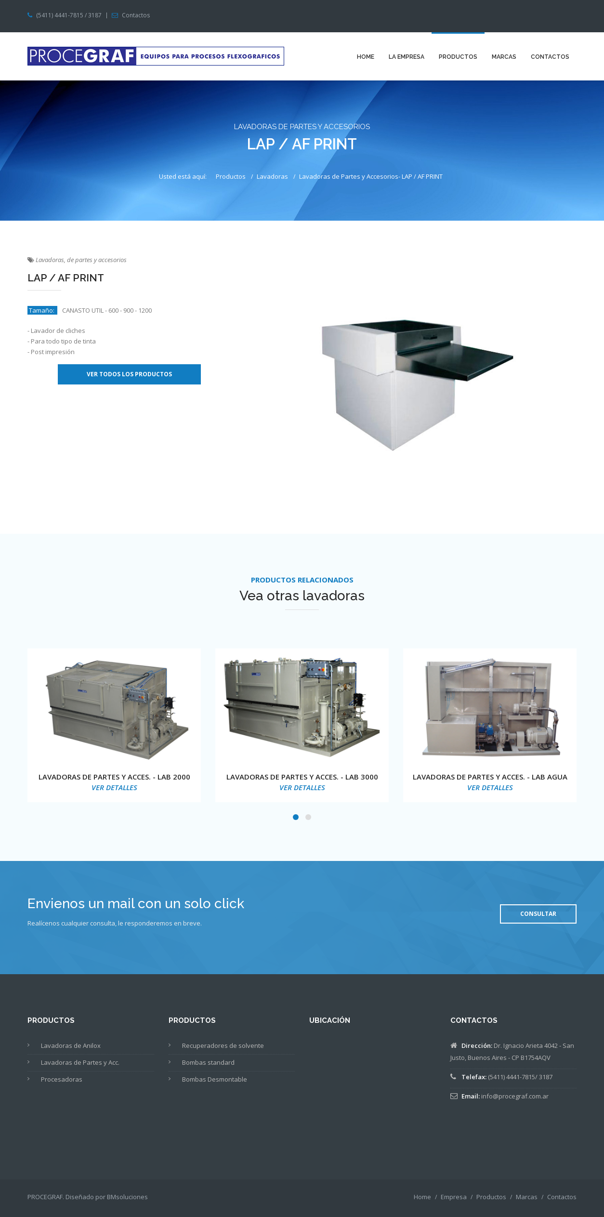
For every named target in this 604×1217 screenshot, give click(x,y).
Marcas (504, 56)
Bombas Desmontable (214, 1079)
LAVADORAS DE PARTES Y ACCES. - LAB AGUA (490, 776)
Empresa (454, 1196)
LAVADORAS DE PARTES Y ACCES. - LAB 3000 (302, 776)
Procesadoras (61, 1079)
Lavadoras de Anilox (71, 1045)
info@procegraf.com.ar (515, 1096)
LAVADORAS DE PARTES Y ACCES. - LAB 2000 (114, 776)
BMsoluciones (127, 1196)
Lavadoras (272, 176)
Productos (458, 56)
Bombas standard (208, 1062)
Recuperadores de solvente (223, 1045)
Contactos (136, 15)
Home (365, 56)
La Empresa (406, 56)
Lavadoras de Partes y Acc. (80, 1062)
